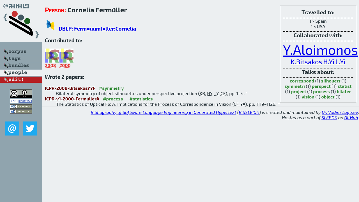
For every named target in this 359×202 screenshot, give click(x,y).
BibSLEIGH (249, 112)
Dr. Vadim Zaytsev (340, 112)
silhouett (330, 80)
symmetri (294, 86)
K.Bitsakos (306, 62)
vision (308, 96)
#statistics (141, 98)
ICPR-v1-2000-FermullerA (72, 98)
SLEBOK (329, 117)
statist (344, 86)
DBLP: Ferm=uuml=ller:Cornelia (97, 28)
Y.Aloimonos (320, 49)
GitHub (351, 117)
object (328, 96)
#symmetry (111, 88)
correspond (302, 80)
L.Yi (340, 62)
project (298, 91)
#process (113, 98)
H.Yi (328, 62)
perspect (321, 86)
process (321, 91)
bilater (344, 91)
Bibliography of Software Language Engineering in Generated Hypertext (163, 112)
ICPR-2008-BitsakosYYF (70, 88)
